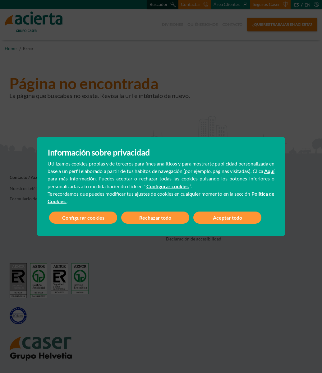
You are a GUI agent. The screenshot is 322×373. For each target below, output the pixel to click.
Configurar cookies (167, 186)
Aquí (269, 171)
